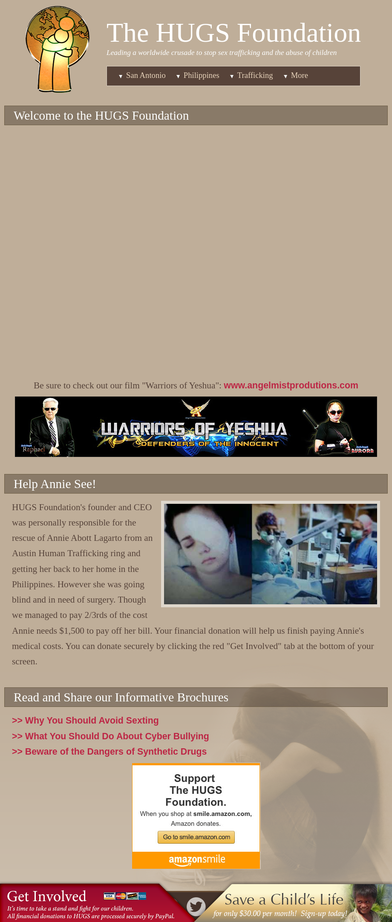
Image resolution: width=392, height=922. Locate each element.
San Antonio (146, 75)
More (299, 75)
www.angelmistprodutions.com (291, 385)
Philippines (201, 75)
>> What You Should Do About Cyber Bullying (110, 736)
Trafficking (255, 75)
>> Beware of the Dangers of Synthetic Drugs (109, 752)
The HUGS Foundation (234, 32)
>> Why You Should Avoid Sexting (85, 720)
